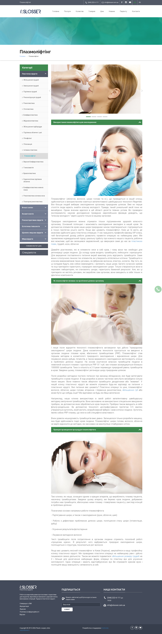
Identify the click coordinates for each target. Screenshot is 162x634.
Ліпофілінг (27, 138)
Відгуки (22, 614)
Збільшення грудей (31, 80)
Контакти (136, 11)
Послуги (67, 11)
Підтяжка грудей (30, 92)
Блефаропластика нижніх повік (33, 188)
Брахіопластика (29, 173)
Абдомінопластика (30, 121)
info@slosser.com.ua (110, 2)
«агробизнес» (25, 630)
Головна (55, 11)
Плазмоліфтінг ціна (33, 246)
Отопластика (28, 109)
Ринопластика (28, 103)
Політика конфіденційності (29, 612)
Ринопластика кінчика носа (34, 196)
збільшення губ (130, 390)
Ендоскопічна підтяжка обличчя (32, 180)
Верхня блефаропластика (33, 162)
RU (140, 2)
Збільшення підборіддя (32, 127)
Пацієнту (123, 11)
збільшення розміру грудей (125, 556)
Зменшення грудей (31, 86)
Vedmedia (105, 628)
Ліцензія (23, 609)
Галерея (92, 11)
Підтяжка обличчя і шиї (32, 133)
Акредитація (24, 606)
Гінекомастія (28, 168)
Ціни (102, 11)
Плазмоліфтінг (30, 156)
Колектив (80, 11)
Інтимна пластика (30, 150)
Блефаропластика (30, 115)
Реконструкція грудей (32, 97)
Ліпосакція (27, 144)
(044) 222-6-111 (92, 2)
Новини (112, 11)
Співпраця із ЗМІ (26, 603)
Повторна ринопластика (32, 202)
